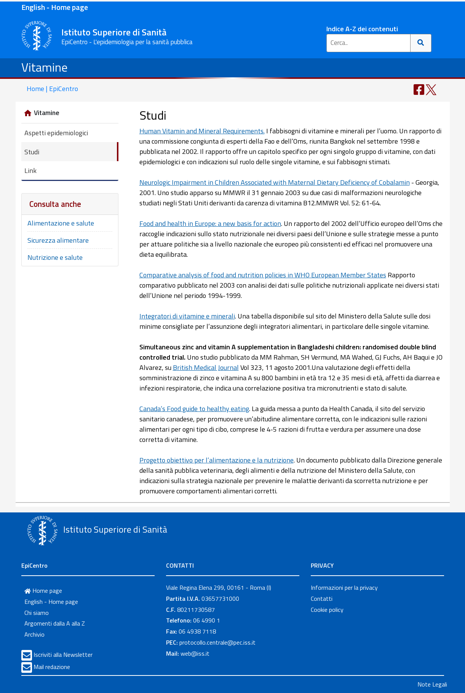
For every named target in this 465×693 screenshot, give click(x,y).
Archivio (34, 634)
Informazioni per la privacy (344, 587)
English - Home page (54, 7)
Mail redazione (52, 666)
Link (30, 170)
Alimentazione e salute (60, 223)
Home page (43, 590)
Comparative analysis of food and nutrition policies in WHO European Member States (262, 275)
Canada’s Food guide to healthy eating (194, 408)
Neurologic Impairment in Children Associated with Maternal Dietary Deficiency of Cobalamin (274, 182)
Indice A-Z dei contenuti (362, 29)
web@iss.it (195, 653)
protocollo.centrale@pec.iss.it (217, 642)
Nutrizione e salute (55, 257)
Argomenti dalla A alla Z (54, 623)
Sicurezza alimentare (58, 240)
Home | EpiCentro (52, 88)
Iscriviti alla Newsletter (63, 654)
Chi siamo (36, 612)
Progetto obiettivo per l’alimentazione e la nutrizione (216, 460)
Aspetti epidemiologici (56, 133)
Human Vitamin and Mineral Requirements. (202, 131)
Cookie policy (327, 609)
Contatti (321, 598)
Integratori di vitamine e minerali (187, 316)
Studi (31, 152)
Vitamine (44, 67)
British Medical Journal (206, 367)
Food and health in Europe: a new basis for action (210, 223)
